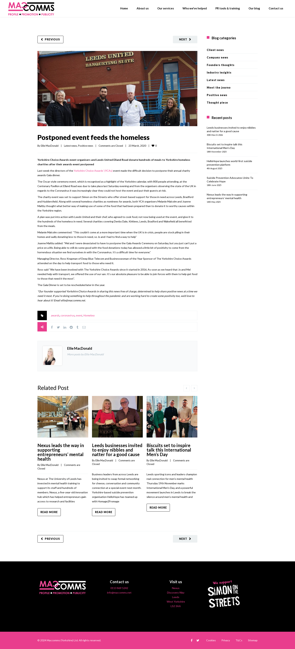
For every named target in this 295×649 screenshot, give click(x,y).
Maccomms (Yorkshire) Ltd (62, 640)
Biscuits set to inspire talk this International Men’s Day (169, 450)
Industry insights (219, 72)
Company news (217, 57)
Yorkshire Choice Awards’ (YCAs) (93, 170)
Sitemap (253, 640)
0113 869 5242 (119, 588)
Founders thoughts (220, 65)
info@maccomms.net (119, 592)
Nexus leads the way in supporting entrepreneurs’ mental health (60, 452)
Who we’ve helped (194, 8)
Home (124, 8)
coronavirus (67, 315)
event (79, 315)
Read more (49, 512)
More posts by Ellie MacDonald (85, 354)
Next (183, 39)
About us (143, 8)
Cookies (211, 640)
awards (55, 315)
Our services (165, 8)
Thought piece (217, 102)
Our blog (254, 8)
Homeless (88, 315)
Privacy (225, 640)
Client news (215, 50)
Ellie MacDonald (50, 145)
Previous (52, 39)
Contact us (276, 8)
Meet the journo (219, 87)
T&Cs (239, 640)
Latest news (70, 145)
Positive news (85, 145)
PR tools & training (227, 8)
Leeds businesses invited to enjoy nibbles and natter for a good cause (117, 450)
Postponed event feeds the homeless (93, 137)
